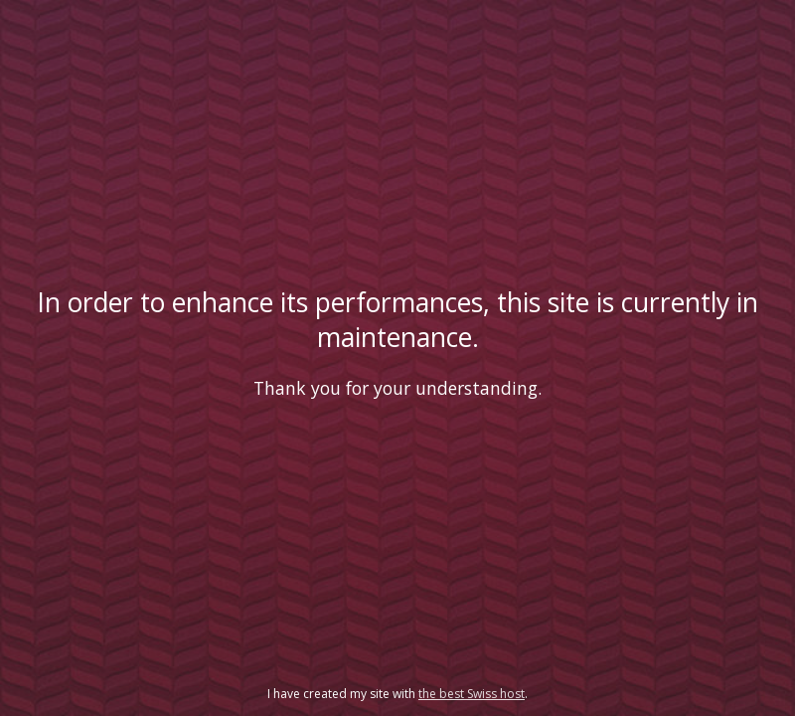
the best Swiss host (471, 693)
